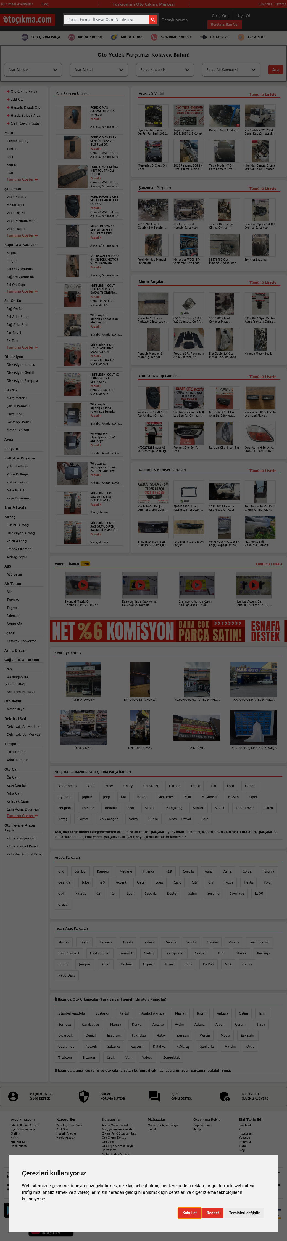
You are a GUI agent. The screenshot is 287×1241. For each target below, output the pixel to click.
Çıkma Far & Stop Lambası (119, 1133)
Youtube (244, 1137)
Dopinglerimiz (202, 1125)
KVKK (15, 1137)
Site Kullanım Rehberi (25, 1125)
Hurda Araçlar (65, 1137)
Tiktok (243, 1146)
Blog (242, 1150)
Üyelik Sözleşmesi (23, 1129)
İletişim (198, 1129)
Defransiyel (109, 1150)
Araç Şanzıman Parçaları (118, 1129)
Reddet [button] (213, 1213)
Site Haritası (19, 1141)
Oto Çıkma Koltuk (114, 1137)
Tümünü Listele (262, 471)
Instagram (245, 1133)
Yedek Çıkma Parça (69, 1125)
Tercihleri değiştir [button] (244, 1213)
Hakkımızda (19, 1146)
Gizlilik (15, 1133)
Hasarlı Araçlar (66, 1133)
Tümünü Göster (22, 816)
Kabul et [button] (190, 1213)
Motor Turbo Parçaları (116, 1154)
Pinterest (245, 1141)
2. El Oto (62, 1129)
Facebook (245, 1125)
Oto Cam (108, 1141)
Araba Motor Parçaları (116, 1125)
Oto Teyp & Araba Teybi (118, 1146)
